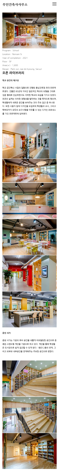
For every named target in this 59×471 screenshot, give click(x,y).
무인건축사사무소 (15, 5)
